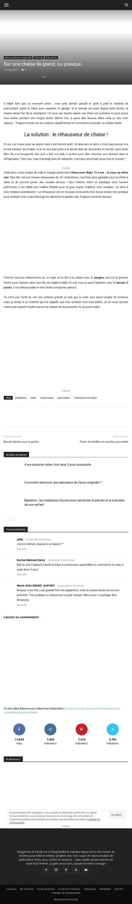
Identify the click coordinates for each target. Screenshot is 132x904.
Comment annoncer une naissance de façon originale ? (62, 482)
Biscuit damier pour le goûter (21, 441)
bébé (33, 397)
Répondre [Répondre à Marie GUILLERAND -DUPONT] (22, 605)
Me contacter (27, 889)
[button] (6, 5)
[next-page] (12, 518)
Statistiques (90, 889)
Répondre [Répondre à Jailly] (22, 549)
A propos (11, 889)
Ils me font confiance (69, 889)
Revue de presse (46, 889)
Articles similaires (16, 454)
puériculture (63, 397)
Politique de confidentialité (66, 892)
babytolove (21, 397)
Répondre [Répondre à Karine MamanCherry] (22, 574)
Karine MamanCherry (31, 560)
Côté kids (39, 57)
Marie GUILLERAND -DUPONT (36, 585)
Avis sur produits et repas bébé (18, 57)
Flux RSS (119, 889)
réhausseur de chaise (85, 397)
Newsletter (105, 889)
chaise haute (46, 397)
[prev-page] (6, 518)
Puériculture (51, 57)
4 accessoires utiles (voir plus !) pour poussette (57, 464)
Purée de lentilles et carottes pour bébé (104, 441)
